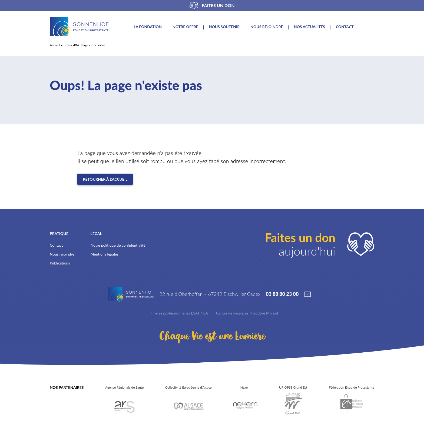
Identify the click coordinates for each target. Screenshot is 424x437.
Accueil (55, 45)
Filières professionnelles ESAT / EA (179, 313)
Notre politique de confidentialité (118, 245)
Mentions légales (105, 254)
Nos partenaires (67, 387)
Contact (345, 27)
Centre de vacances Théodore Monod (247, 313)
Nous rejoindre (266, 27)
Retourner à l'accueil (105, 179)
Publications (60, 263)
